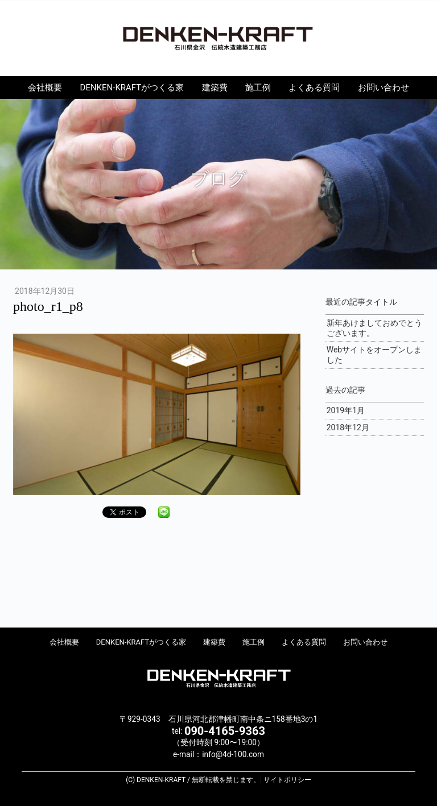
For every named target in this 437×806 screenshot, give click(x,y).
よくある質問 (314, 87)
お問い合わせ (383, 87)
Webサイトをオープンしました (374, 354)
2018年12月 (348, 427)
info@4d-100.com (233, 754)
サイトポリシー (287, 780)
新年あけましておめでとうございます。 (374, 328)
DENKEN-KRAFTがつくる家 (132, 87)
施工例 (258, 87)
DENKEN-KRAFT (218, 37)
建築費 (215, 87)
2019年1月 (346, 410)
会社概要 (45, 87)
